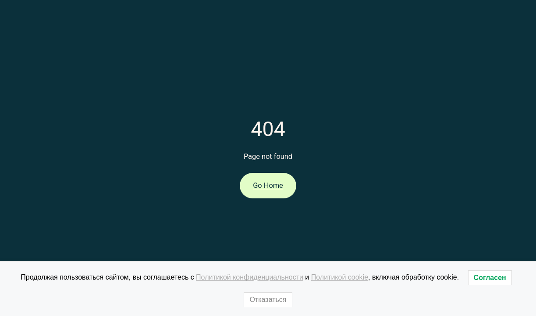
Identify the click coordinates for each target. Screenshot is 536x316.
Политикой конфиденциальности (249, 277)
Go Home (268, 185)
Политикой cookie (339, 277)
